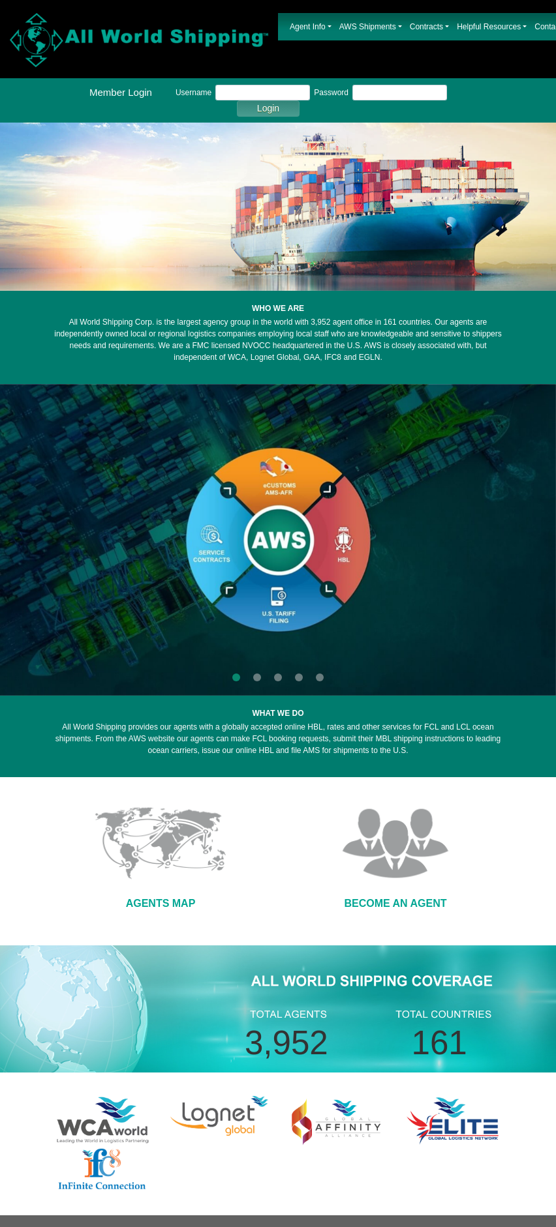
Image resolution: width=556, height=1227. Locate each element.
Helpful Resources (489, 26)
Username (193, 92)
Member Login (120, 92)
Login (268, 108)
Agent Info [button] (308, 26)
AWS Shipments (367, 26)
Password (331, 92)
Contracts (426, 26)
